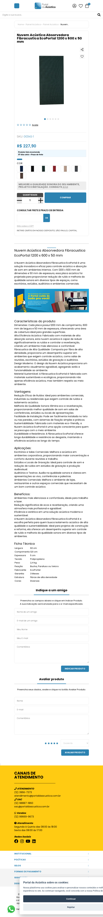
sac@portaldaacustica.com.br (31, 806)
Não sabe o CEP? (25, 226)
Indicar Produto (75, 668)
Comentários (51, 653)
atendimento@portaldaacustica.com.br (37, 796)
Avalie (35, 125)
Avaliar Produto (75, 752)
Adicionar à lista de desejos (82, 56)
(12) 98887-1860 (23, 803)
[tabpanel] (51, 80)
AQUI (65, 187)
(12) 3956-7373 (23, 792)
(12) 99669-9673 (24, 816)
